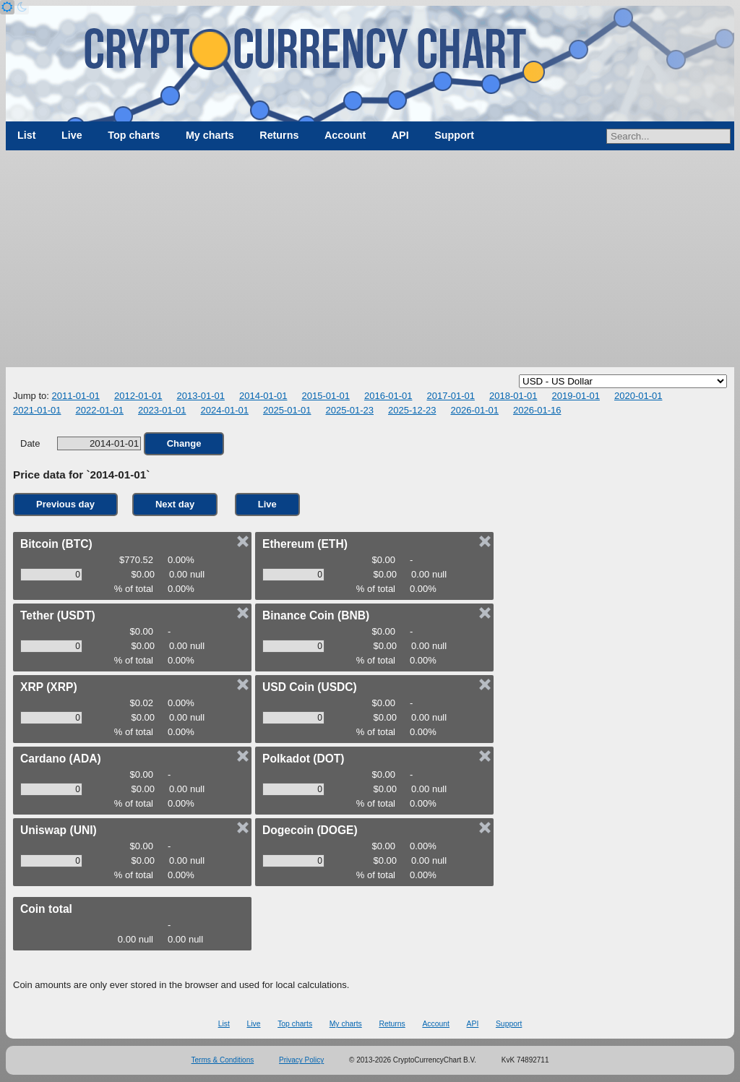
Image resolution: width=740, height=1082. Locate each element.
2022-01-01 (100, 410)
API (400, 135)
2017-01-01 (450, 395)
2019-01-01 (575, 395)
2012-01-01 (138, 395)
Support (454, 135)
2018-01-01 (513, 395)
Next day (174, 504)
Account (345, 135)
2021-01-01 (37, 410)
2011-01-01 (75, 395)
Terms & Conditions (223, 1060)
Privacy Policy (301, 1060)
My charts (210, 135)
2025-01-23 (350, 410)
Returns (278, 135)
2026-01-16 (537, 410)
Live (71, 135)
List (26, 135)
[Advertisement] (370, 259)
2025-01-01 (287, 410)
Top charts (134, 135)
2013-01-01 (200, 395)
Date (80, 443)
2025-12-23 (412, 410)
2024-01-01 (225, 410)
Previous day (65, 504)
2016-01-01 (388, 395)
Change (184, 443)
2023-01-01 (162, 410)
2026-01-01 (475, 410)
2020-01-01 (638, 395)
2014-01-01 (263, 395)
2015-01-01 (325, 395)
